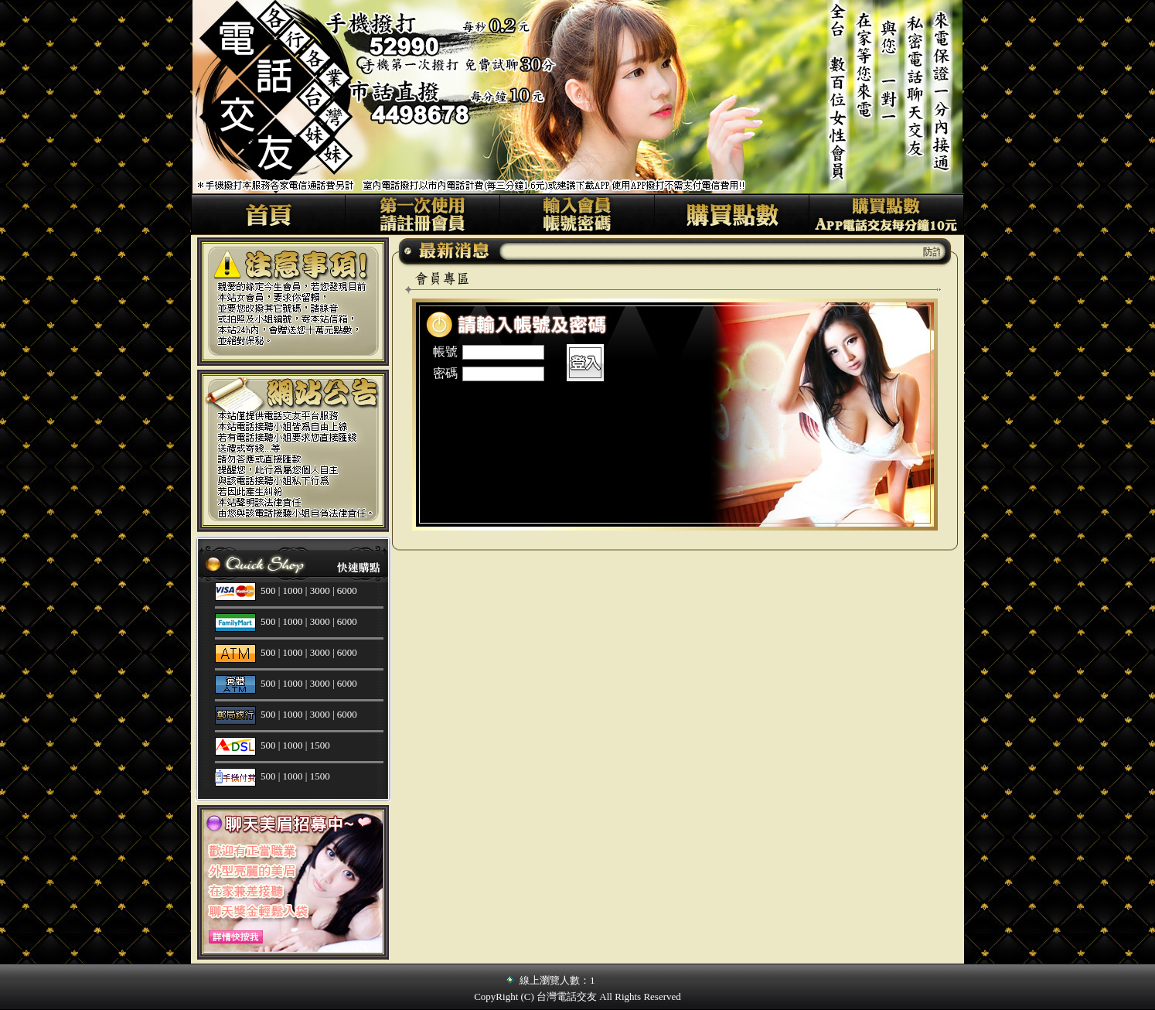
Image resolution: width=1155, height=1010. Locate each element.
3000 (320, 590)
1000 (293, 590)
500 (268, 590)
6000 (347, 590)
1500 (320, 745)
